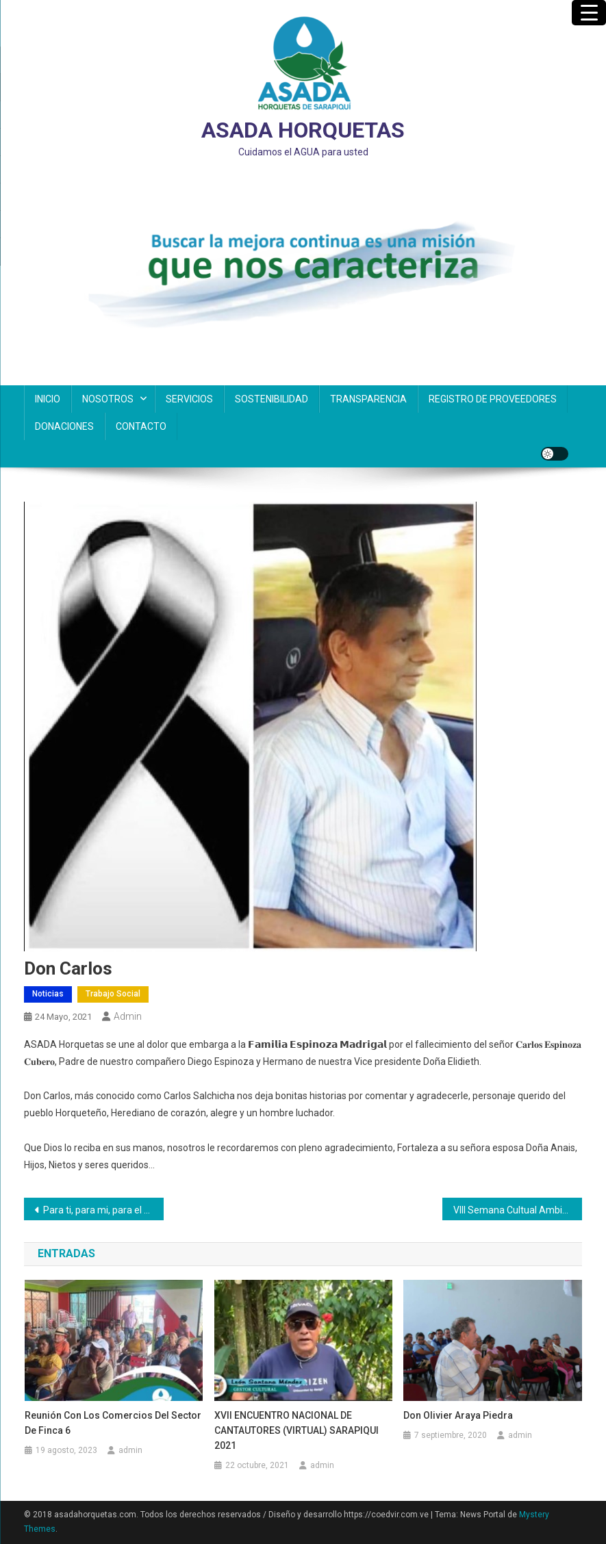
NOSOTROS (108, 399)
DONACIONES (64, 426)
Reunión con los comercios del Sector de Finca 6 (113, 1423)
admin (128, 1016)
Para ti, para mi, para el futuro (103, 1210)
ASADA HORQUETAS (303, 130)
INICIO (47, 399)
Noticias (48, 994)
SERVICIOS (189, 399)
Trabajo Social (113, 994)
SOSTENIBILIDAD (271, 399)
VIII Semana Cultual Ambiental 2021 (517, 1210)
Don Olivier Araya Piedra (458, 1415)
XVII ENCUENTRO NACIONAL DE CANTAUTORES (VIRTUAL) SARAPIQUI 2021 (296, 1430)
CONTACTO (141, 426)
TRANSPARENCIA (368, 399)
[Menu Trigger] (589, 12)
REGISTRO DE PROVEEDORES (493, 399)
